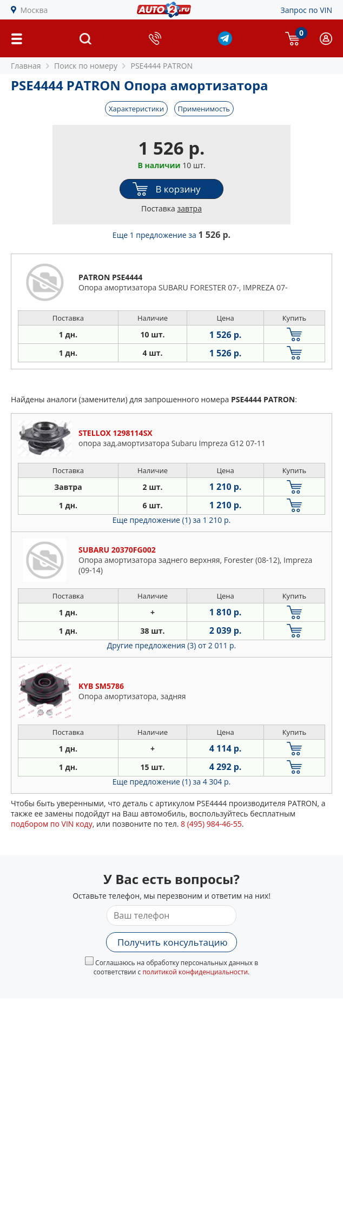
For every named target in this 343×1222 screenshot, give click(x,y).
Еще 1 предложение (171, 235)
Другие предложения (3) (171, 645)
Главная (26, 66)
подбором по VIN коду (52, 824)
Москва (34, 10)
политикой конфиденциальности (195, 972)
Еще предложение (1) (171, 520)
